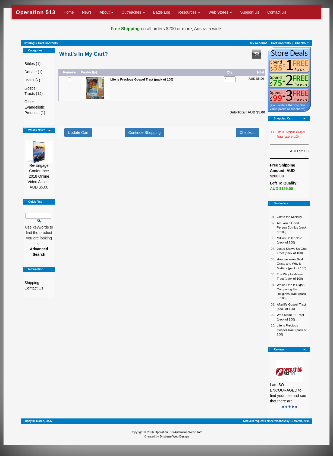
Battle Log (161, 12)
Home (69, 12)
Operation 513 (35, 12)
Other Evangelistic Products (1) (34, 107)
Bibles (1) (32, 63)
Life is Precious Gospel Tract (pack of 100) (291, 330)
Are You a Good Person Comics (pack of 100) (291, 227)
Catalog (29, 43)
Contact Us (276, 12)
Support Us (249, 12)
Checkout (302, 43)
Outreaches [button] (133, 12)
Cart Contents (48, 43)
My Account (258, 43)
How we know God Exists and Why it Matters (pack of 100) (291, 264)
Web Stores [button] (220, 12)
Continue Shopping (144, 132)
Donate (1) (33, 72)
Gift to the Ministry (289, 216)
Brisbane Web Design (174, 436)
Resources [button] (189, 12)
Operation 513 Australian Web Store (178, 432)
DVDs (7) (32, 80)
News (87, 12)
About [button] (106, 12)
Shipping (31, 283)
